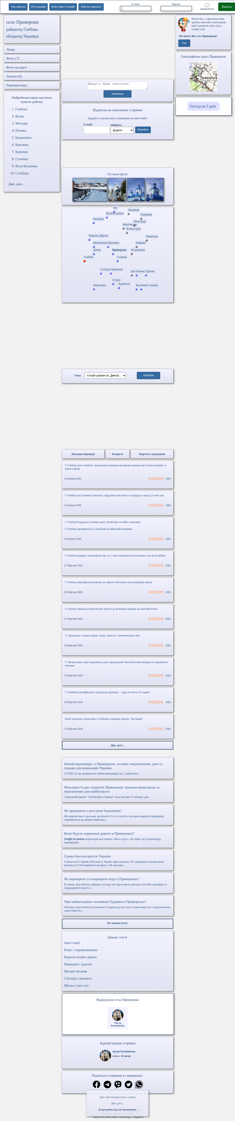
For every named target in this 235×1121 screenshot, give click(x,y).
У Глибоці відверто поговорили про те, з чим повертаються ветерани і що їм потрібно (115, 557)
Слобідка (22, 173)
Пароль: (176, 7)
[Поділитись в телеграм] (107, 1086)
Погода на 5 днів (203, 106)
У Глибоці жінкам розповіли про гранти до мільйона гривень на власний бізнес (111, 610)
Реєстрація (38, 6)
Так (184, 43)
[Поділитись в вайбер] (118, 1086)
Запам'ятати (207, 7)
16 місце (126, 1057)
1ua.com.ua (18, 6)
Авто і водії (72, 944)
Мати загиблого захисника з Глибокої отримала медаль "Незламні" (104, 720)
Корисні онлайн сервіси (80, 958)
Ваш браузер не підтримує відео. (117, 154)
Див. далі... (117, 1103)
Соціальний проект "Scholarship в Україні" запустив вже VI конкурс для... (117, 793)
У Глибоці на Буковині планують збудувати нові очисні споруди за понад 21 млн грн (114, 496)
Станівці (21, 159)
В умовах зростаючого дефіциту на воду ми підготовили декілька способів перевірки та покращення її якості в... (117, 884)
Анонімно (118, 95)
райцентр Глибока (22, 29)
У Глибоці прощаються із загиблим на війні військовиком (98, 530)
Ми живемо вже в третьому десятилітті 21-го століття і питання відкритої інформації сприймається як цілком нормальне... (117, 816)
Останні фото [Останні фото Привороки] (117, 175)
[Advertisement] (117, 47)
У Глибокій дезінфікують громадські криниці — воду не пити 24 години (107, 693)
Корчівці (21, 152)
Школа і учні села (76, 987)
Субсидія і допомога (78, 980)
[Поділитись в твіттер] (128, 1086)
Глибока (21, 109)
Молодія (21, 123)
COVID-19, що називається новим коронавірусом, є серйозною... (117, 770)
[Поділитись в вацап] (139, 1086)
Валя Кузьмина (26, 166)
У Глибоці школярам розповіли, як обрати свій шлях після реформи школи (108, 583)
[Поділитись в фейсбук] (96, 1086)
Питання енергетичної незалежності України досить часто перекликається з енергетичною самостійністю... (117, 907)
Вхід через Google (63, 6)
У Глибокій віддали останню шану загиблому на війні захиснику (103, 523)
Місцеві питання (75, 972)
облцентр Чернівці (22, 36)
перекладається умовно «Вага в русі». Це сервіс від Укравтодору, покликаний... (117, 839)
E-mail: (135, 7)
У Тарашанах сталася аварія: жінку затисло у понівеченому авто (102, 636)
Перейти (143, 131)
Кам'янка (21, 145)
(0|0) (168, 480)
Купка (19, 116)
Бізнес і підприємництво (81, 951)
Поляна (20, 130)
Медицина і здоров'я (78, 965)
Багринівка (23, 137)
